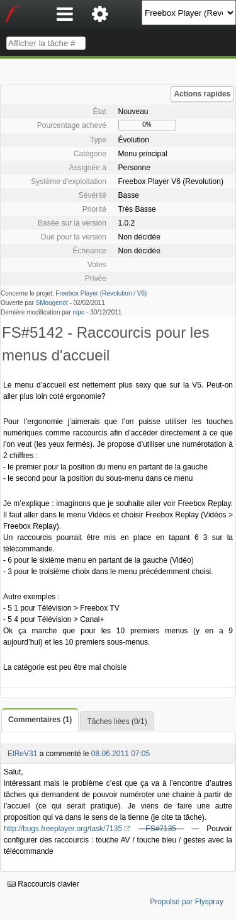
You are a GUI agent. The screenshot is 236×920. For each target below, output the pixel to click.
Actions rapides (202, 93)
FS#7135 (160, 828)
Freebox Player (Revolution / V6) (101, 293)
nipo (79, 312)
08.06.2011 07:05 (120, 753)
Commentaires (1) (40, 719)
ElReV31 (22, 753)
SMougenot (52, 302)
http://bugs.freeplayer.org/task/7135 (63, 828)
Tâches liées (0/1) (117, 721)
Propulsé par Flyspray (186, 901)
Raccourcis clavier (43, 884)
